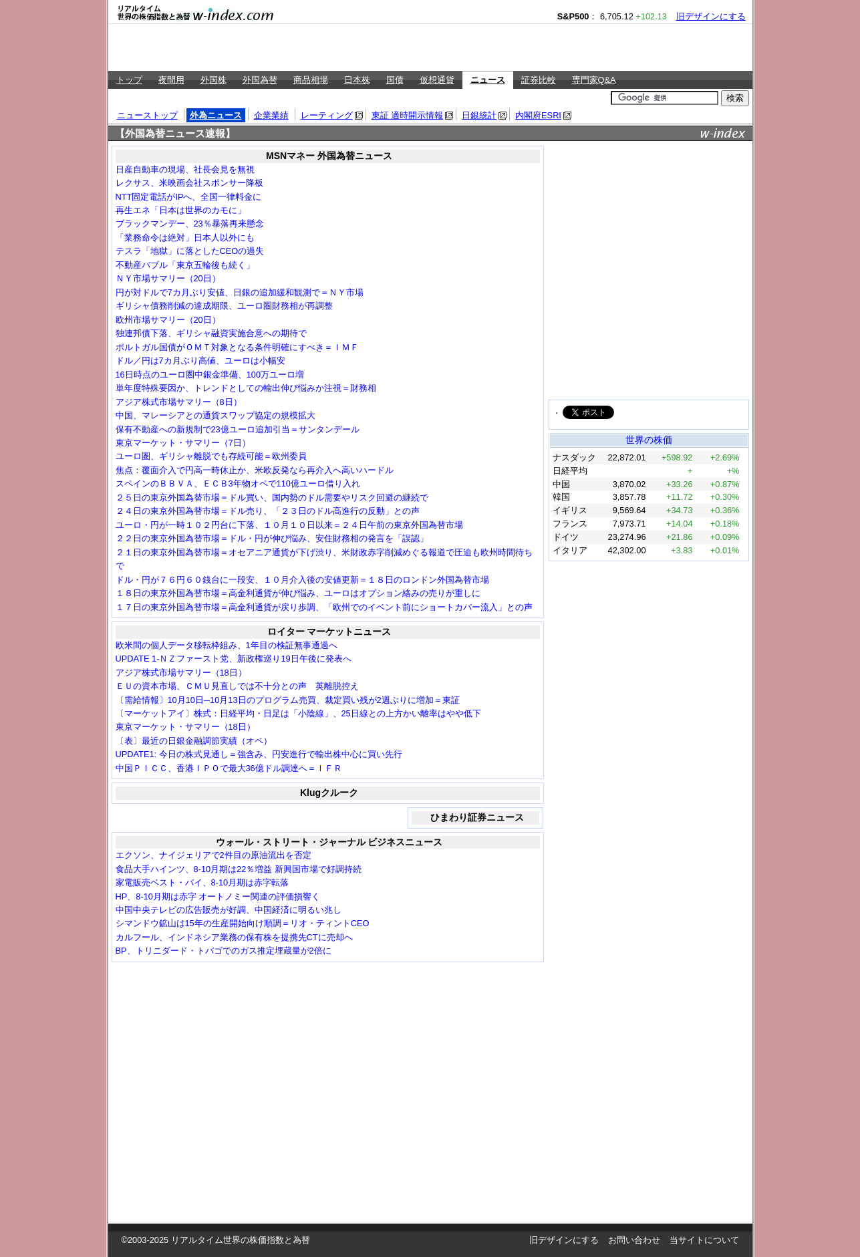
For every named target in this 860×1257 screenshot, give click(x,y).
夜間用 (171, 80)
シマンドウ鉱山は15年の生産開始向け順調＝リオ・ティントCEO (243, 923)
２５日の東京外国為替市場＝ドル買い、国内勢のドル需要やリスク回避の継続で (272, 498)
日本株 (357, 80)
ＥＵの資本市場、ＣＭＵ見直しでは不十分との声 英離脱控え (237, 686)
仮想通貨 (437, 80)
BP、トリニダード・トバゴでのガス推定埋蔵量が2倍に (223, 951)
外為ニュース (216, 115)
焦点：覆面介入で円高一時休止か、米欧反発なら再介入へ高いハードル (255, 470)
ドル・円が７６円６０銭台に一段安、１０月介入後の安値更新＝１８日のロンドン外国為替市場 (302, 580)
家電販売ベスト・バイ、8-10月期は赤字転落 (202, 882)
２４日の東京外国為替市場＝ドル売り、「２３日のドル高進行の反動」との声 (268, 511)
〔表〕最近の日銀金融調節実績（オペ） (194, 741)
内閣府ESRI (538, 115)
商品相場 (310, 80)
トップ (129, 80)
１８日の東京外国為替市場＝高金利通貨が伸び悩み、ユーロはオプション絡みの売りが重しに (298, 593)
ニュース (487, 80)
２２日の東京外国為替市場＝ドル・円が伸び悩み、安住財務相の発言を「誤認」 (272, 538)
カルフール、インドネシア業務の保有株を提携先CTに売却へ (234, 937)
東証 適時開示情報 (408, 115)
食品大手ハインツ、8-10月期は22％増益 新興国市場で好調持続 (239, 869)
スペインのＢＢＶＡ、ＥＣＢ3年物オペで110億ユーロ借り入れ (238, 483)
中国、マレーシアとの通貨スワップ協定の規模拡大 (215, 415)
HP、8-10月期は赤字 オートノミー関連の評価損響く (218, 896)
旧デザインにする (711, 16)
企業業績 (271, 115)
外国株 (213, 80)
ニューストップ (147, 115)
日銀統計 (479, 115)
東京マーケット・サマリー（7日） (183, 443)
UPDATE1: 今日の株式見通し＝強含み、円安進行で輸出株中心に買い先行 (259, 754)
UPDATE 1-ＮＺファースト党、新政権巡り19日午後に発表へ (233, 659)
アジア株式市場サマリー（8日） (179, 402)
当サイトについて (704, 1240)
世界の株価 (648, 439)
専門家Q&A (594, 80)
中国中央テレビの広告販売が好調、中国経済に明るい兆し (228, 910)
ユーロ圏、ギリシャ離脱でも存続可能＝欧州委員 (211, 456)
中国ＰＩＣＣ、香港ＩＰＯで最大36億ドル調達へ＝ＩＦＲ (229, 768)
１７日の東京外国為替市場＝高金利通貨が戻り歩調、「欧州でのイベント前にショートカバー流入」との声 (324, 607)
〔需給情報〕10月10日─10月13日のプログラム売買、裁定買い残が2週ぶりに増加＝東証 (288, 700)
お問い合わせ (634, 1240)
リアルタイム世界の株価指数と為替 (240, 1240)
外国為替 (260, 80)
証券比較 (538, 80)
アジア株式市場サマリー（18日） (181, 673)
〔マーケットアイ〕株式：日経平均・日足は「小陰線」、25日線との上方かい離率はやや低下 (298, 713)
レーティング (327, 115)
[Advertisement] (430, 47)
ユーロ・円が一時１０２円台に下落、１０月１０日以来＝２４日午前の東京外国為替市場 (289, 525)
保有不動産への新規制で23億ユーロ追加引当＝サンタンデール (238, 429)
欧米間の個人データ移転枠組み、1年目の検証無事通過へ (226, 645)
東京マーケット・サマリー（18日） (185, 727)
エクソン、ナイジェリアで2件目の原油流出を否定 (213, 855)
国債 (395, 80)
